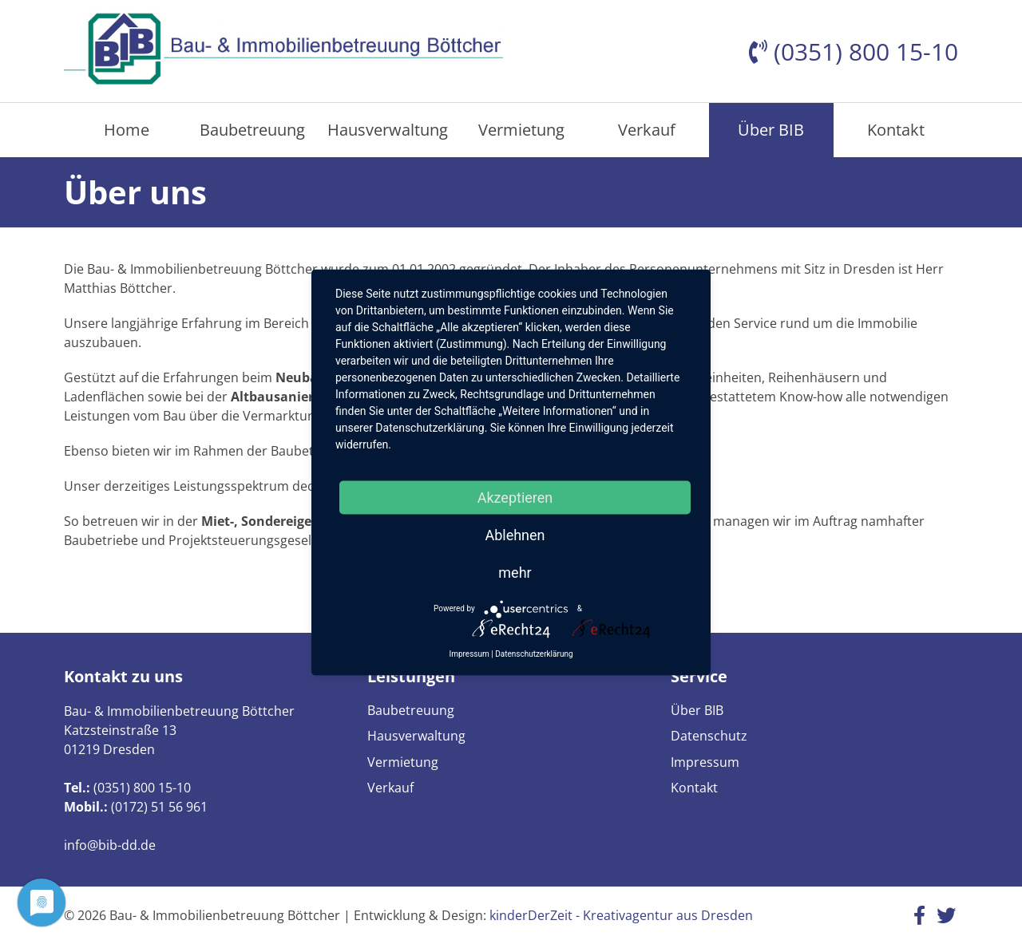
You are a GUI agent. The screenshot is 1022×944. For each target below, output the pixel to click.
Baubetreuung (252, 129)
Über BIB (771, 129)
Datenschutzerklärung (533, 653)
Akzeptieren (515, 496)
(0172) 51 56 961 (159, 807)
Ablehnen (515, 534)
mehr (514, 571)
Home (126, 129)
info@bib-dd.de (110, 845)
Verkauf (646, 129)
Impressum (705, 762)
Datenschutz (709, 736)
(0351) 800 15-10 (142, 787)
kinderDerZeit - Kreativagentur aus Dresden (621, 915)
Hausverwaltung (387, 129)
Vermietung (521, 129)
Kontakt (896, 129)
